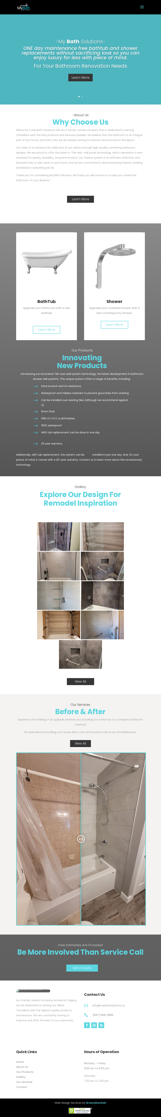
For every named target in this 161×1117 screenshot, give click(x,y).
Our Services (24, 1082)
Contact (21, 1087)
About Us (22, 1067)
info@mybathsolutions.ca (109, 1005)
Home (20, 1062)
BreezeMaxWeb (96, 1103)
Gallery (21, 1077)
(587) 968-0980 (103, 1015)
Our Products (25, 1072)
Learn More (80, 77)
